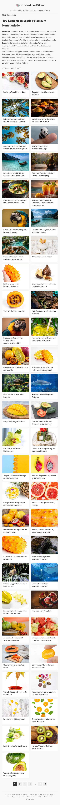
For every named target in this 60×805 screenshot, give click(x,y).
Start (4, 15)
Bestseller (33, 794)
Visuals (12, 63)
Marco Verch (16, 794)
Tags (8, 15)
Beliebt (25, 794)
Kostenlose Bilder (30, 5)
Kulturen (26, 43)
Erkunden (5, 43)
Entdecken (6, 32)
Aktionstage (11, 797)
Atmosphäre (40, 37)
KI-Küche (50, 794)
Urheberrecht (31, 797)
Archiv (42, 794)
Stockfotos (39, 32)
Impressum (30, 799)
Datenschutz (48, 797)
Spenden (21, 797)
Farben (40, 43)
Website (5, 34)
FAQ (39, 797)
